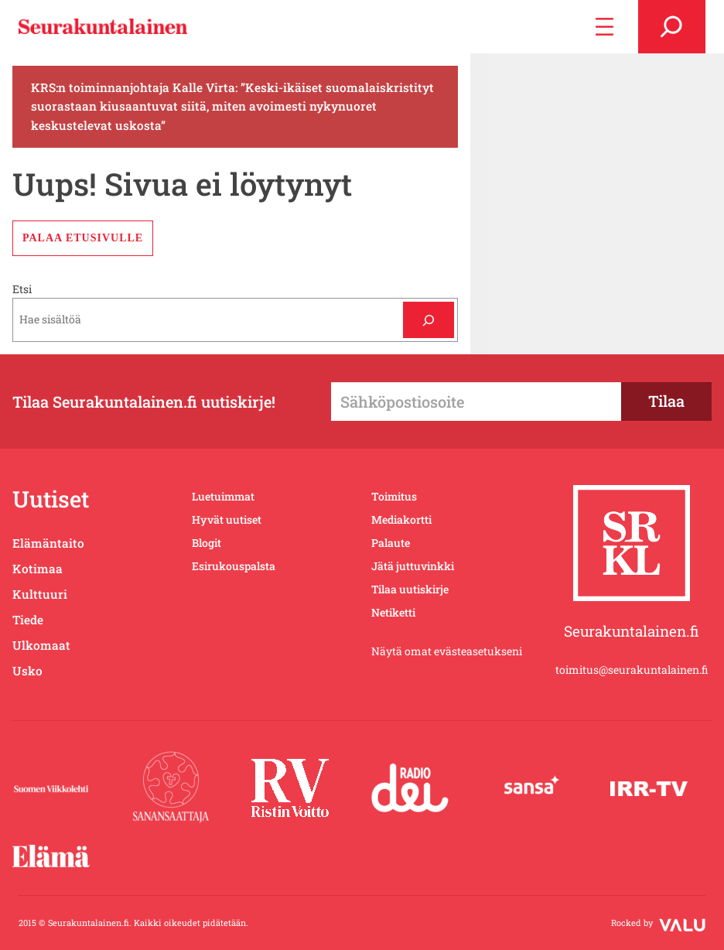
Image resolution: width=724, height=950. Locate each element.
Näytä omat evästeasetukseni (446, 651)
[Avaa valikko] (604, 27)
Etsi (22, 289)
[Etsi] (428, 320)
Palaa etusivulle (82, 238)
